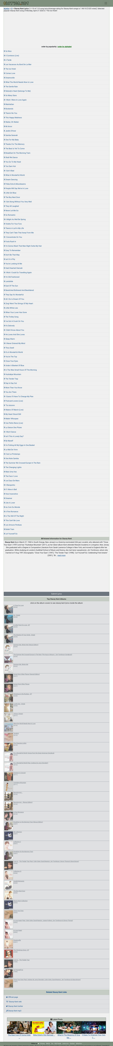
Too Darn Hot (10, 166)
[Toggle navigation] (106, 3)
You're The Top (10, 357)
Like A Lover (9, 503)
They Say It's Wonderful (14, 295)
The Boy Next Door (12, 197)
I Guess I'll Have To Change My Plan (18, 396)
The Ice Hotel (10, 69)
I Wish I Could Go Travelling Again (18, 272)
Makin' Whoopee (11, 419)
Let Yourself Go (10, 534)
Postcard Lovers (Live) (13, 401)
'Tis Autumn (9, 405)
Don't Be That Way (12, 255)
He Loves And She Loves (14, 334)
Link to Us (65, 1043)
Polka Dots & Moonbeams (15, 184)
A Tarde (7, 60)
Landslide (8, 281)
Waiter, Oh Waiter (11, 122)
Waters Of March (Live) (13, 410)
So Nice (7, 51)
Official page (12, 997)
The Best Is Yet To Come (14, 149)
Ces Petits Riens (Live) (13, 423)
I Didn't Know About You (14, 330)
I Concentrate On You (13, 237)
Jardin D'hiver (10, 131)
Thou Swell (9, 348)
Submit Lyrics (56, 594)
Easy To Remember (12, 250)
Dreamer (8, 498)
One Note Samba (11, 458)
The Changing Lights (13, 467)
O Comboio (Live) (11, 56)
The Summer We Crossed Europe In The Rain (22, 463)
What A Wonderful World (14, 175)
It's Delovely (9, 326)
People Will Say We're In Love (16, 188)
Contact (72, 1043)
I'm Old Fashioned (11, 277)
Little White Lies (11, 308)
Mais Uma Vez (10, 472)
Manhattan (9, 104)
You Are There (10, 392)
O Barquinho (9, 485)
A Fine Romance (11, 512)
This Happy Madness (13, 118)
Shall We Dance (11, 157)
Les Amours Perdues (13, 525)
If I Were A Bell (10, 489)
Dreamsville (9, 78)
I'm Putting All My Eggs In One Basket (19, 445)
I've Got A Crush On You (14, 321)
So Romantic (9, 215)
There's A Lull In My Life (14, 228)
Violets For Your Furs (13, 224)
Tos (52, 1043)
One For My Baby (11, 140)
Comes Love (9, 73)
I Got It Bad (9, 171)
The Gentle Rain (11, 87)
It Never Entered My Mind (14, 343)
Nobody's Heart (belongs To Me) (17, 91)
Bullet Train (9, 529)
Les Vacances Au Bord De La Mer (17, 64)
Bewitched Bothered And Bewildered (19, 290)
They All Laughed (11, 206)
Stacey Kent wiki (14, 1002)
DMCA (48, 1043)
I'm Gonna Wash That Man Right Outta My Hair (23, 246)
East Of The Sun (11, 286)
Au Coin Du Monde (12, 507)
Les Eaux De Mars (11, 481)
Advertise (79, 1043)
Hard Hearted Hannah (13, 268)
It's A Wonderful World (13, 352)
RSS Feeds (58, 1043)
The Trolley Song (11, 317)
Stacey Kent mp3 (13, 1011)
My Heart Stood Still (12, 414)
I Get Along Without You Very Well (18, 202)
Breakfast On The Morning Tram (17, 153)
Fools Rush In (10, 241)
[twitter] (38, 1043)
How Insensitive (11, 494)
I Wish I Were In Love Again (15, 100)
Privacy (42, 1043)
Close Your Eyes (11, 361)
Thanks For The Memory (14, 144)
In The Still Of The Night (14, 516)
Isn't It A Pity (9, 259)
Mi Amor (8, 126)
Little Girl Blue (10, 193)
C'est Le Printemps (12, 454)
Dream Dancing (10, 180)
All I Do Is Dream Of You (14, 299)
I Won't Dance (10, 432)
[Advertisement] (56, 28)
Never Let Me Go (11, 211)
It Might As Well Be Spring (15, 219)
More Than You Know (13, 388)
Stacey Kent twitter (14, 1006)
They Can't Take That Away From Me (19, 233)
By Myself (8, 441)
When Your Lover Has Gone (15, 312)
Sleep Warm (9, 339)
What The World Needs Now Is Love (18, 82)
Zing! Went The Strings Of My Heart (18, 303)
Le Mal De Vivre (11, 450)
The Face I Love (11, 476)
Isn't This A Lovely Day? (14, 436)
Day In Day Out (10, 383)
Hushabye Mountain (12, 374)
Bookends (8, 109)
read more (61, 555)
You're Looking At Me (13, 264)
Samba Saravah (11, 135)
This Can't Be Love (12, 520)
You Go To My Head (12, 162)
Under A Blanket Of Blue (14, 365)
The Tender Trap (11, 379)
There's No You (10, 113)
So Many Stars (10, 95)
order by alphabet (65, 47)
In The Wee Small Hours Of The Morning (20, 370)
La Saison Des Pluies (13, 427)
